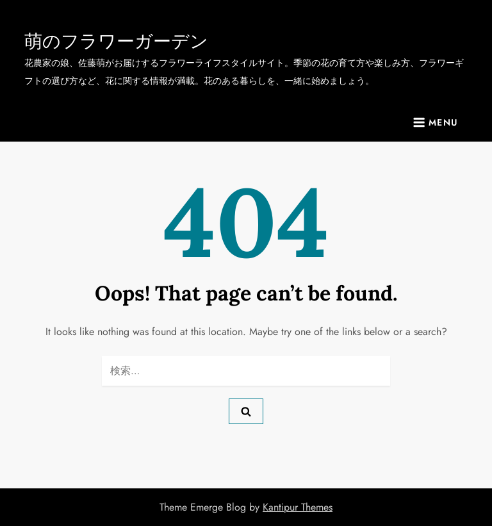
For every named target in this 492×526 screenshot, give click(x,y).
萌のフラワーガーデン (116, 41)
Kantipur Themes (297, 507)
